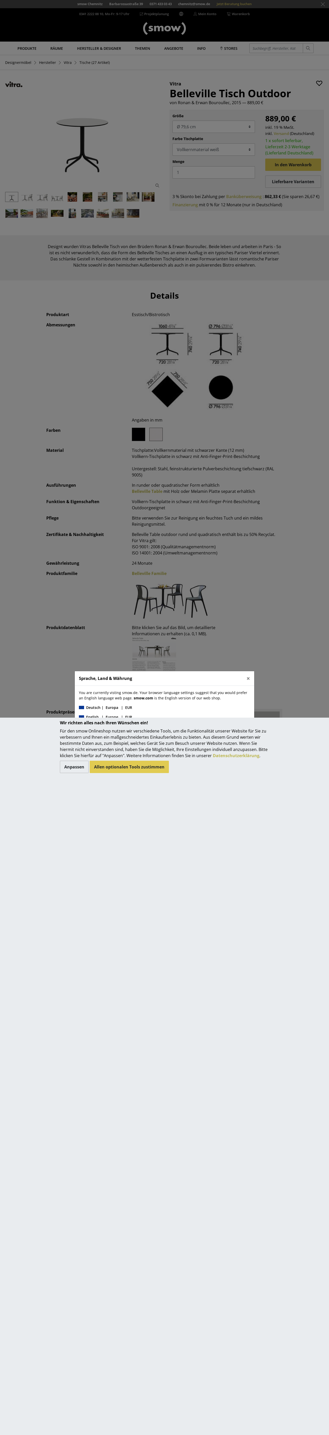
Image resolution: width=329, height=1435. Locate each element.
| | (105, 707)
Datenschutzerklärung (236, 755)
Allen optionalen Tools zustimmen (129, 767)
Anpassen (74, 767)
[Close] (248, 678)
